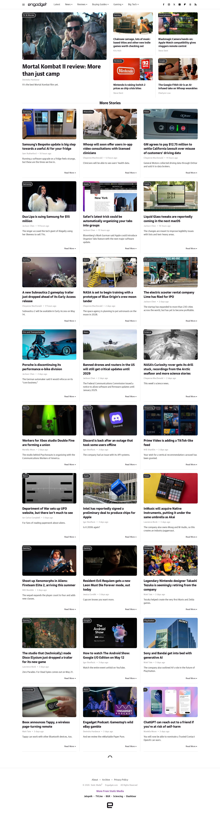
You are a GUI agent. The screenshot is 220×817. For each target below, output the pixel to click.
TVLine (99, 796)
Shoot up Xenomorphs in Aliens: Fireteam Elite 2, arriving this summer (48, 583)
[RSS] (195, 4)
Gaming (117, 4)
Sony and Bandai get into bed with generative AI (168, 655)
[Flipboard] (185, 4)
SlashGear (131, 796)
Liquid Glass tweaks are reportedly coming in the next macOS (168, 219)
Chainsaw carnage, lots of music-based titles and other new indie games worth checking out (132, 43)
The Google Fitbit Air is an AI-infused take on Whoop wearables (177, 87)
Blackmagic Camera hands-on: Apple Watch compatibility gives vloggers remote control (177, 43)
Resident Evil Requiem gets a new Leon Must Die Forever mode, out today (106, 585)
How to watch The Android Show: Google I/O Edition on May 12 (106, 655)
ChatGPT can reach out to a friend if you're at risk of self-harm (169, 724)
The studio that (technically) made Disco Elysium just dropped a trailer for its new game (47, 658)
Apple (86, 184)
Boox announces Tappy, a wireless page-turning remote (46, 724)
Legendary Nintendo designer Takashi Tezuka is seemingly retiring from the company (170, 585)
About (95, 780)
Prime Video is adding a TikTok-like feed (168, 443)
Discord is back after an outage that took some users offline (108, 443)
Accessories (28, 690)
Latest (57, 4)
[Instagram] (169, 4)
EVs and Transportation (154, 260)
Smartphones (165, 15)
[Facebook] (163, 4)
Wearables (88, 112)
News (68, 4)
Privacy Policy (121, 780)
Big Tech (132, 4)
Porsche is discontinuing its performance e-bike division (42, 367)
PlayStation (149, 621)
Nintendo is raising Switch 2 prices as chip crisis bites (129, 87)
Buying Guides (99, 4)
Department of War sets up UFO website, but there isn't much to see (47, 511)
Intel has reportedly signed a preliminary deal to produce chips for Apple (109, 513)
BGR (108, 796)
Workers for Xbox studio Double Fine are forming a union (48, 443)
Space (86, 260)
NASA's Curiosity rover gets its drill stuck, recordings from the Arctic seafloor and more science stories (168, 369)
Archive (106, 780)
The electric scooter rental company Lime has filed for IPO (169, 294)
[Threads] (190, 4)
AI (145, 690)
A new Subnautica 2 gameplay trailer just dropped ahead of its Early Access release (49, 297)
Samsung (27, 112)
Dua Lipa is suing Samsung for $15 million (46, 219)
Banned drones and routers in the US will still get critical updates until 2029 (109, 369)
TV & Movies (28, 15)
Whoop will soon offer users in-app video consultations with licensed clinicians (107, 149)
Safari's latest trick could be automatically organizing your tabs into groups (107, 221)
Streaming (148, 408)
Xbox (25, 408)
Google (162, 61)
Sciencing (118, 796)
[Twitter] (174, 4)
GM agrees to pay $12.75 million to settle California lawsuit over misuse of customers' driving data (169, 149)
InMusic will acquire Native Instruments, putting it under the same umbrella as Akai (167, 513)
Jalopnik (88, 796)
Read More (69, 173)
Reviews (81, 4)
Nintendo (118, 61)
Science (147, 332)
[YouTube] (179, 4)
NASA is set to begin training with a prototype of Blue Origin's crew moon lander (109, 297)
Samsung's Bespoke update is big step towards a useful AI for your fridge (49, 146)
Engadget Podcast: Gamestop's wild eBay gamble (108, 724)
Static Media (96, 785)
